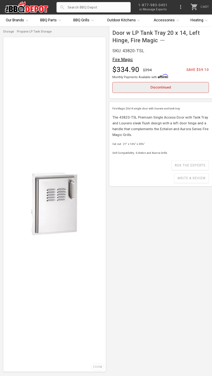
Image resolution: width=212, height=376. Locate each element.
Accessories (167, 20)
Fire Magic (122, 59)
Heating (200, 20)
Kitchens (124, 20)
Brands (18, 20)
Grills (84, 20)
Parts (51, 20)
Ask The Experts (190, 165)
